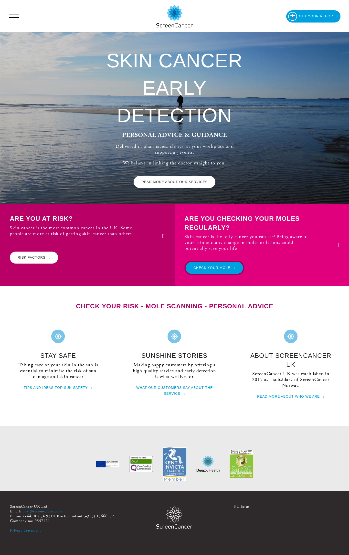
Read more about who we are (291, 396)
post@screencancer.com (42, 511)
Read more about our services (174, 182)
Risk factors (34, 257)
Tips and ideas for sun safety (58, 388)
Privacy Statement (25, 530)
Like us (242, 506)
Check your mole (214, 268)
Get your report (313, 16)
